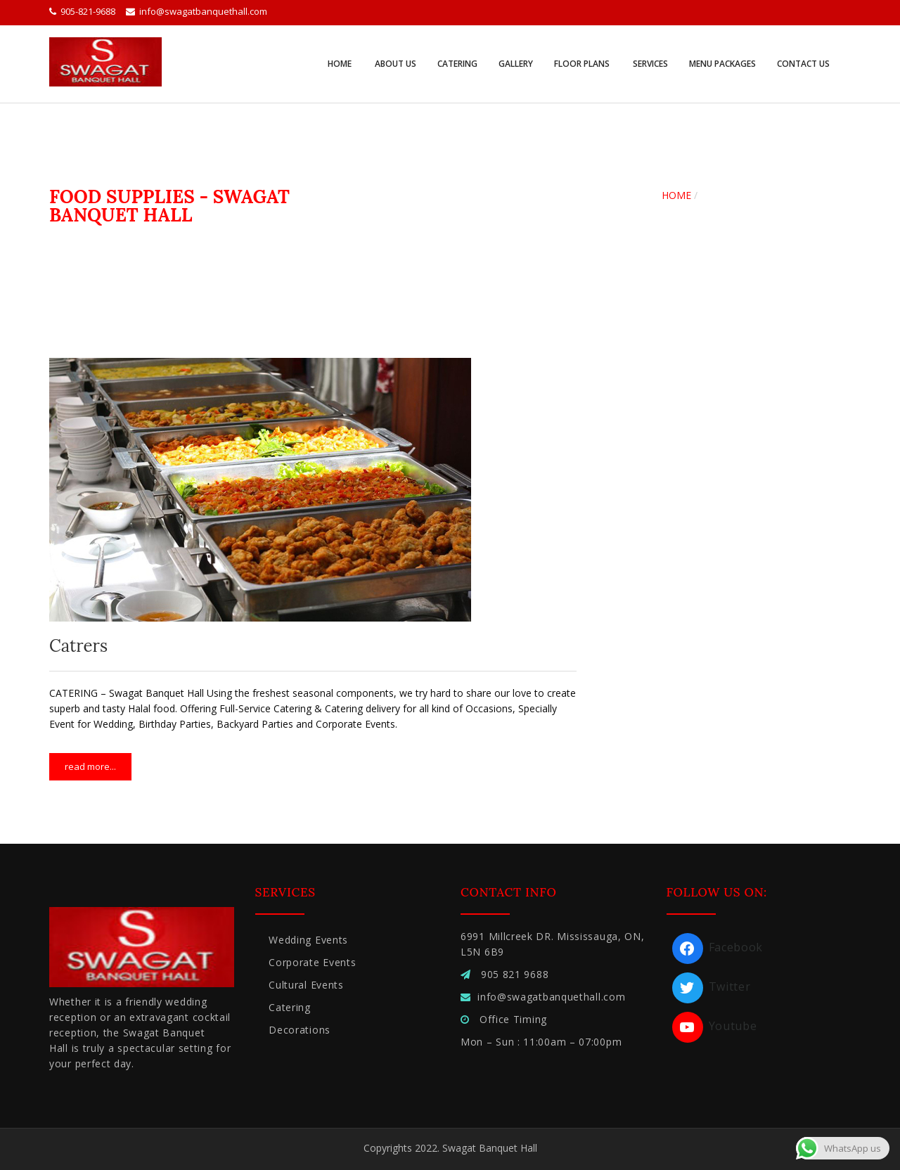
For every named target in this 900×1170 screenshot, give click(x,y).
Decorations (299, 1029)
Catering (457, 64)
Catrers (78, 646)
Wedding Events (308, 939)
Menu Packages (722, 64)
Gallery (516, 64)
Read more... (90, 766)
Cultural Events (306, 984)
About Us (394, 64)
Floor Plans (582, 64)
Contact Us (803, 64)
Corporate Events (312, 962)
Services (649, 64)
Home (340, 64)
